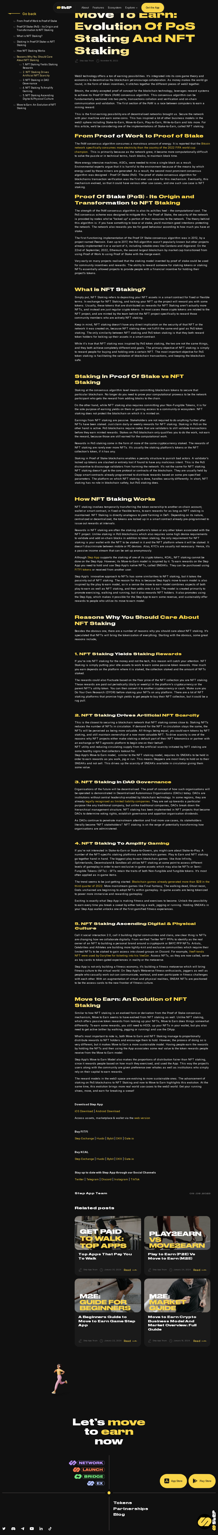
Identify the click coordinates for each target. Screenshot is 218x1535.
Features (98, 7)
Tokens (122, 1503)
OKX (119, 1138)
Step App (93, 557)
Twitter (79, 1179)
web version (141, 1118)
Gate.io (129, 1138)
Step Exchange (84, 1138)
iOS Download (84, 1111)
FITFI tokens (83, 569)
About (85, 7)
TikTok (135, 1179)
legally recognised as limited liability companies (117, 801)
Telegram (92, 1179)
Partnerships (130, 1509)
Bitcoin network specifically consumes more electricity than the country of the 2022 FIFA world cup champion (142, 147)
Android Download (107, 1111)
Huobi (100, 1138)
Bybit (110, 1138)
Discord (106, 1179)
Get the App (152, 7)
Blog (119, 1514)
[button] (131, 7)
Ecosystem (114, 7)
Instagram (120, 1179)
